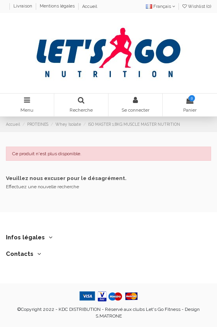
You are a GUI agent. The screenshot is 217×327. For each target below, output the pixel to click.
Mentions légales (58, 6)
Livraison (23, 6)
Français (160, 6)
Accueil (89, 6)
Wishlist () (196, 6)
